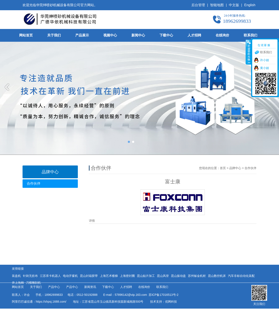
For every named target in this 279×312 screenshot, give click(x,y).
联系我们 (250, 35)
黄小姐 (264, 68)
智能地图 (217, 5)
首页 (223, 168)
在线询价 (222, 35)
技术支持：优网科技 (163, 301)
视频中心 (110, 35)
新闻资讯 (90, 287)
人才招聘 (194, 35)
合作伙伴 (33, 183)
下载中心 (166, 35)
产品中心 (54, 287)
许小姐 (264, 60)
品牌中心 (235, 168)
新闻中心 (138, 35)
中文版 (234, 5)
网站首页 (26, 35)
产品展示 (82, 35)
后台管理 (198, 5)
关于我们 (54, 35)
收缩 (249, 52)
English (249, 5)
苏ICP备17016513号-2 (162, 294)
